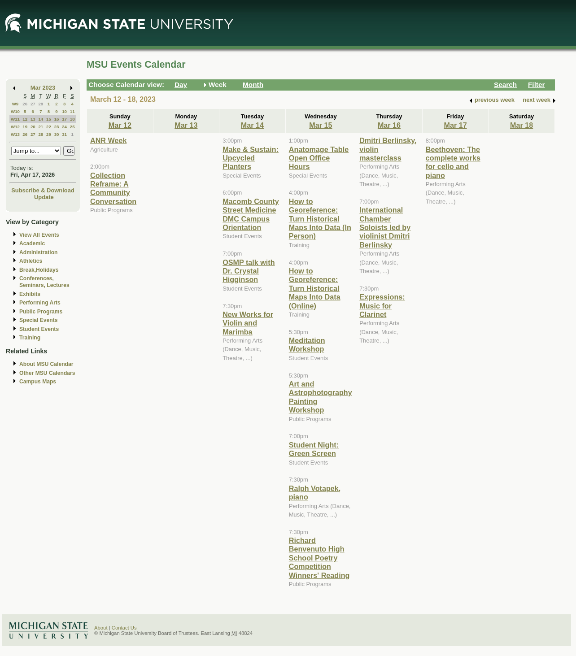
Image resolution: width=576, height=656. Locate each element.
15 (48, 119)
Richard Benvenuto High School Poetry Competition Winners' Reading (319, 557)
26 (24, 103)
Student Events (39, 329)
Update (44, 197)
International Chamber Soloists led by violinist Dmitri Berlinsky (384, 227)
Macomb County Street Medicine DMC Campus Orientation (251, 214)
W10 (15, 111)
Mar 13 (186, 125)
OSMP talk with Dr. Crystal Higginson (249, 271)
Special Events (38, 320)
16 (56, 119)
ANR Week (108, 140)
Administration (38, 252)
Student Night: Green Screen (314, 449)
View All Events (39, 235)
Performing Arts (40, 303)
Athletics (30, 261)
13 (33, 119)
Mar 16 (389, 125)
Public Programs (40, 311)
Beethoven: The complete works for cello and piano (453, 162)
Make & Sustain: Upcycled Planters (251, 158)
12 (24, 119)
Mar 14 (252, 125)
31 (64, 134)
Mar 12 (120, 125)
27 (33, 103)
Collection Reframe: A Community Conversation (113, 188)
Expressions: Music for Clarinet (382, 305)
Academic (32, 243)
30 (56, 134)
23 (56, 126)
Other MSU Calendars (47, 373)
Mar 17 (455, 125)
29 (48, 134)
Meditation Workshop (307, 344)
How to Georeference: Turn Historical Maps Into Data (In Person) (320, 218)
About (101, 627)
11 (72, 111)
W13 (15, 134)
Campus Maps (37, 381)
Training (29, 338)
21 (40, 126)
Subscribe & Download (42, 190)
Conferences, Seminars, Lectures (44, 281)
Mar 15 (320, 125)
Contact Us (124, 627)
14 (40, 119)
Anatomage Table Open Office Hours (319, 158)
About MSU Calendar (46, 364)
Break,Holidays (39, 270)
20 (33, 126)
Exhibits (29, 294)
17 (64, 119)
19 (24, 126)
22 (48, 126)
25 (72, 126)
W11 (15, 119)
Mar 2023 (43, 87)
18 (72, 119)
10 (64, 111)
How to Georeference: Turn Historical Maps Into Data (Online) (314, 288)
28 (40, 103)
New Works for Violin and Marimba (248, 323)
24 (64, 126)
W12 (15, 126)
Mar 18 (521, 125)
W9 (15, 103)
